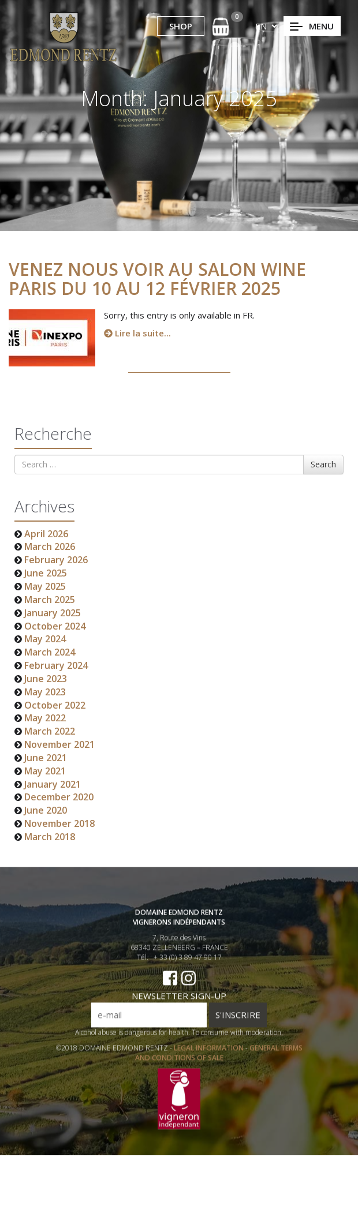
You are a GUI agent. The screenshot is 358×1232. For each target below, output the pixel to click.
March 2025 (49, 599)
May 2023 (45, 692)
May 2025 (45, 586)
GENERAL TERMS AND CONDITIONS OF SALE (219, 1066)
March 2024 (49, 652)
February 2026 (56, 559)
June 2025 (45, 573)
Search (323, 464)
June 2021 (45, 757)
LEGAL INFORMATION (209, 1061)
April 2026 (46, 533)
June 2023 (45, 678)
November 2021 (59, 744)
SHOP (180, 26)
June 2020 (45, 810)
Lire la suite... (137, 333)
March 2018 (49, 836)
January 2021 (52, 784)
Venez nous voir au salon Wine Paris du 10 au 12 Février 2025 (157, 278)
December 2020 (59, 797)
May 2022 (45, 718)
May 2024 (45, 638)
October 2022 (54, 705)
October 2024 (54, 626)
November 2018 (59, 823)
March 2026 (49, 546)
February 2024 (56, 665)
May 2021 (45, 771)
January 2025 (52, 612)
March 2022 (49, 731)
